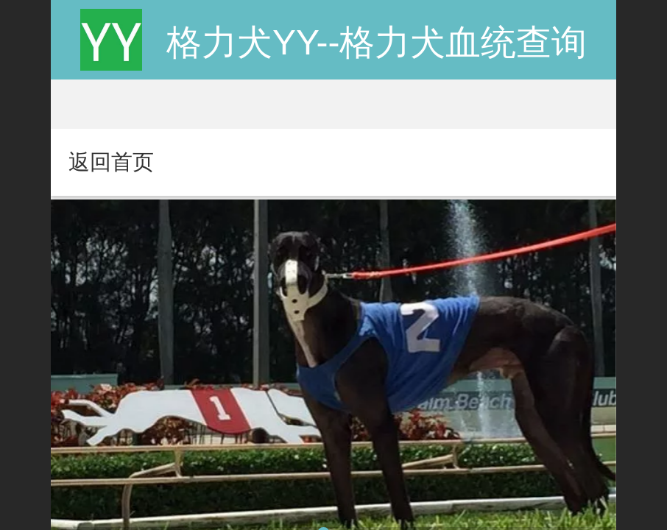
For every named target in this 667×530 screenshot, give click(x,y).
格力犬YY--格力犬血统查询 (376, 42)
